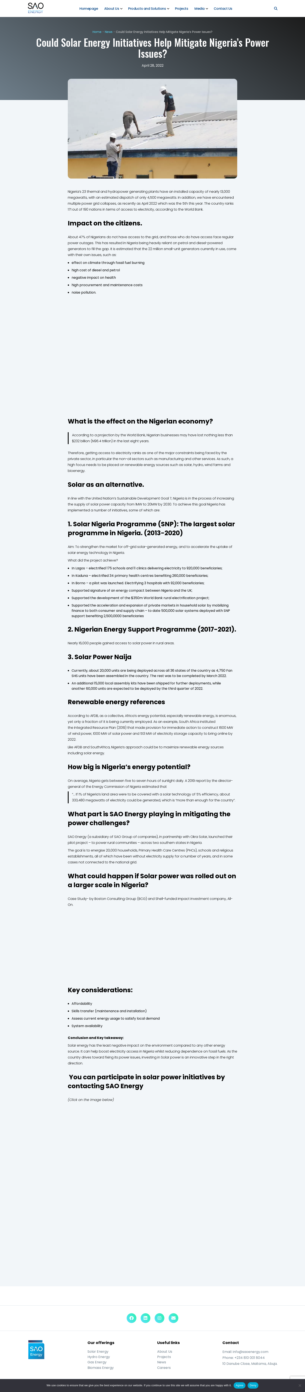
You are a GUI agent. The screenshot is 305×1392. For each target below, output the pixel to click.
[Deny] (300, 1385)
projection (106, 435)
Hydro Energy (98, 1357)
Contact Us (223, 8)
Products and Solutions (147, 8)
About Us (111, 8)
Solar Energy (97, 1351)
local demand (148, 1018)
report (201, 780)
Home (97, 32)
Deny (253, 1385)
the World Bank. (190, 209)
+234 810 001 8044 (249, 1357)
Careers (164, 1367)
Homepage (89, 8)
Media (200, 8)
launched (217, 837)
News (108, 32)
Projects (181, 8)
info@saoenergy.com (250, 1352)
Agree (239, 1385)
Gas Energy (97, 1362)
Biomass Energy (100, 1367)
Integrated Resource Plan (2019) (100, 727)
